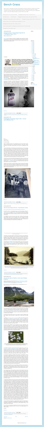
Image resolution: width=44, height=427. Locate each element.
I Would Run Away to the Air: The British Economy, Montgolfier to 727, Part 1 (14, 21)
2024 (32, 44)
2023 (32, 45)
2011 (32, 79)
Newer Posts (5, 416)
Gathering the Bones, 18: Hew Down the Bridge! (10, 14)
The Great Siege (12, 274)
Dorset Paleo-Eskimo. (19, 282)
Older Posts (26, 416)
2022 (32, 46)
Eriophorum (5, 343)
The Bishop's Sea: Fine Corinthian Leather (9, 28)
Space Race (8, 274)
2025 (32, 43)
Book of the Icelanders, (15, 317)
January (33, 73)
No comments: (13, 412)
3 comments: (13, 272)
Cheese (7, 413)
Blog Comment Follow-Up (9, 273)
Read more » (5, 199)
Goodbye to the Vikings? (10, 413)
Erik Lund (33, 83)
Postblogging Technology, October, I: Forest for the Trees (26, 14)
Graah (12, 325)
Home (16, 416)
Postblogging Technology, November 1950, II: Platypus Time (12, 19)
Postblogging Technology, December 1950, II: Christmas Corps (31, 19)
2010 (32, 80)
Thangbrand (21, 318)
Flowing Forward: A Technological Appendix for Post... (36, 59)
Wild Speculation (10, 414)
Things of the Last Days (16, 274)
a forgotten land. (12, 242)
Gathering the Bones (14, 273)
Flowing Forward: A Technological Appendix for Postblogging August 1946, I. (14, 33)
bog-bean (14, 343)
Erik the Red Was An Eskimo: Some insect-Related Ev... (36, 64)
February (33, 72)
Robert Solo (5, 38)
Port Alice (21, 413)
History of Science (19, 273)
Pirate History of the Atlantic (17, 413)
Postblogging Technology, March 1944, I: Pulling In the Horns (12, 23)
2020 (32, 48)
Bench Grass (12, 4)
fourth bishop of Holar (14, 281)
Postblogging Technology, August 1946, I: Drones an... (36, 60)
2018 (32, 50)
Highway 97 (15, 212)
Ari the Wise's (9, 317)
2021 (32, 47)
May (33, 69)
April (33, 70)
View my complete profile (34, 84)
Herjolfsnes (9, 321)
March (33, 71)
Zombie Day (21, 274)
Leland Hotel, (5, 139)
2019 (32, 49)
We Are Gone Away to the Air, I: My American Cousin (16, 207)
